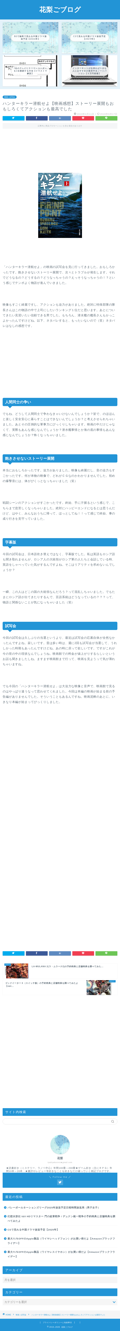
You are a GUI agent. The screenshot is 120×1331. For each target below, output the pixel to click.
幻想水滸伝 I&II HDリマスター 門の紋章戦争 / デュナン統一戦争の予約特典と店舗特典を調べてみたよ (61, 1218)
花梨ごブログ (60, 9)
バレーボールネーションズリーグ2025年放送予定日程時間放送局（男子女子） (54, 1207)
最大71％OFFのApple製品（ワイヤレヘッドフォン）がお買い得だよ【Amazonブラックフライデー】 (61, 1241)
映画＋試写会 (9, 97)
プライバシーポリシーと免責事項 (57, 1322)
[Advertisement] (60, 147)
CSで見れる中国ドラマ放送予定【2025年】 (33, 1229)
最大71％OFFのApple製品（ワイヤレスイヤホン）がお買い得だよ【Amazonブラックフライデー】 (61, 1254)
